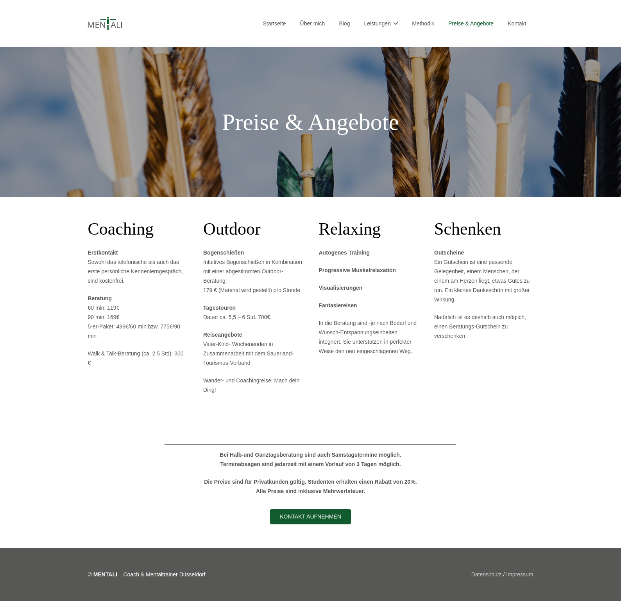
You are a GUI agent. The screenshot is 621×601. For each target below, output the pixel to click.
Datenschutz (486, 574)
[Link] (105, 23)
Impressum (519, 574)
